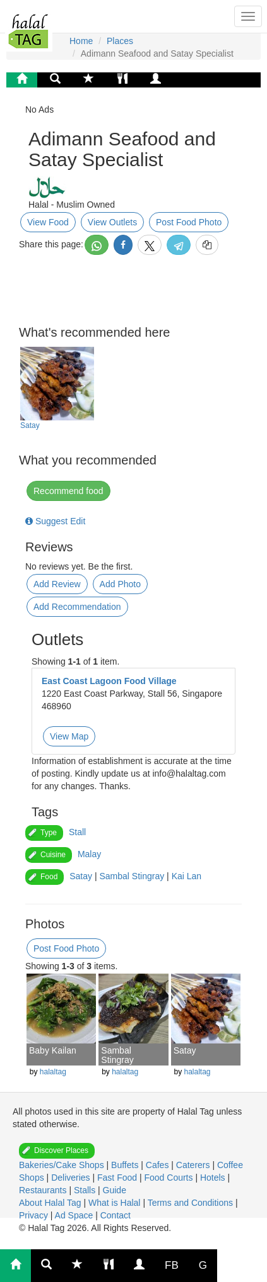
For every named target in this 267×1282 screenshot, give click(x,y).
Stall (77, 832)
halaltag (53, 1071)
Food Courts (169, 1177)
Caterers (194, 1165)
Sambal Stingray (131, 876)
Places (120, 41)
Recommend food (68, 491)
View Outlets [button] (112, 222)
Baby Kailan (52, 1050)
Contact (115, 1215)
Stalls (86, 1190)
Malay (89, 854)
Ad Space (74, 1215)
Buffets (126, 1165)
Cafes (158, 1165)
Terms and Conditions (191, 1203)
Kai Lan (186, 876)
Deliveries (71, 1177)
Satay (30, 425)
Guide (114, 1190)
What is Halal (115, 1203)
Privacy (34, 1215)
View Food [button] (48, 222)
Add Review (57, 584)
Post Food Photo (189, 222)
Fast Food (118, 1177)
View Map (69, 736)
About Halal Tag (51, 1203)
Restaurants (44, 1190)
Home (81, 41)
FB (172, 1265)
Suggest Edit (55, 521)
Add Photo (120, 584)
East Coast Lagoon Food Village (109, 681)
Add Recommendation (77, 607)
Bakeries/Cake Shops (63, 1165)
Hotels (214, 1177)
